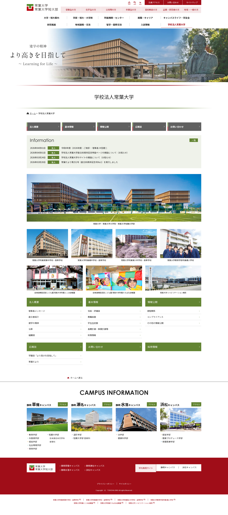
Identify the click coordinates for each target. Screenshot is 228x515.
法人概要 (34, 126)
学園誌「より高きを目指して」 (43, 355)
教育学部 (33, 434)
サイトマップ (192, 2)
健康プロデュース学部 (173, 438)
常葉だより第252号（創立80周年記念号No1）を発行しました (89, 162)
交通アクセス (154, 2)
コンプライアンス (155, 317)
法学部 (121, 434)
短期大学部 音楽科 (82, 438)
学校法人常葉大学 (176, 24)
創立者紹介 (34, 317)
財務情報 (92, 335)
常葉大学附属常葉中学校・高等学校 (66, 500)
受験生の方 (71, 9)
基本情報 (69, 126)
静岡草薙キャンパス (70, 466)
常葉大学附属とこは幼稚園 (83, 503)
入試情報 (145, 24)
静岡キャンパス (168, 468)
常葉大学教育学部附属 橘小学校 (161, 500)
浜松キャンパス (93, 470)
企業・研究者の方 (171, 9)
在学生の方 (91, 9)
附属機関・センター (114, 17)
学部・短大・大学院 (83, 17)
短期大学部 (54, 434)
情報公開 (104, 126)
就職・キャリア (145, 17)
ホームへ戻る (76, 378)
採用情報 (152, 347)
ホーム (33, 113)
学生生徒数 (93, 323)
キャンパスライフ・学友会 (176, 17)
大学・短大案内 (51, 17)
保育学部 (33, 448)
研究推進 (51, 24)
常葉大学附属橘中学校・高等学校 (98, 500)
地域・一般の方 (191, 9)
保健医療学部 (169, 441)
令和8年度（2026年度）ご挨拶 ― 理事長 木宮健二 (84, 147)
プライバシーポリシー (105, 483)
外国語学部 (34, 438)
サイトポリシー (125, 483)
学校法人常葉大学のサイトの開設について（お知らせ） (86, 157)
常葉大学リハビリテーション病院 (141, 503)
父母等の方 (111, 9)
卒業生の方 (131, 9)
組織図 (32, 335)
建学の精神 (34, 323)
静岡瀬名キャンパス (95, 466)
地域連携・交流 (82, 24)
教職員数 (92, 317)
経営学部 (33, 441)
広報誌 (138, 126)
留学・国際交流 (114, 24)
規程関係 (151, 310)
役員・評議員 (94, 310)
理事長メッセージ (37, 310)
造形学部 (77, 434)
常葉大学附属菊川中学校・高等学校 (130, 500)
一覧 (194, 140)
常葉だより (34, 361)
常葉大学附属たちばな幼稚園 (110, 503)
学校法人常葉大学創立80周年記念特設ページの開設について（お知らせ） (95, 152)
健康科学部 (123, 438)
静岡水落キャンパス (70, 470)
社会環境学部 (35, 445)
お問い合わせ (173, 2)
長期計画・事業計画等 (98, 329)
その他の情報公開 (155, 323)
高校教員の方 (151, 9)
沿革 (31, 329)
